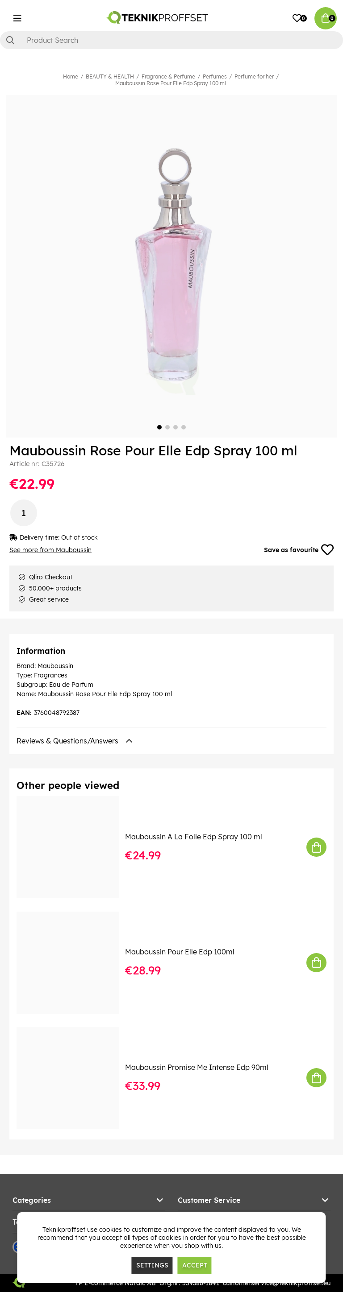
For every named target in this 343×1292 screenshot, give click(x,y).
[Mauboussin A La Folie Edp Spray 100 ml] (74, 847)
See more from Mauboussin (50, 550)
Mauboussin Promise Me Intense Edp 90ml (196, 1067)
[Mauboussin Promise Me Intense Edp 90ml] (74, 1078)
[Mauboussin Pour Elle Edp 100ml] (74, 963)
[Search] (171, 40)
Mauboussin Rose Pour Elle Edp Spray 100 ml (170, 83)
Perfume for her (254, 76)
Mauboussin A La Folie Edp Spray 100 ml (193, 836)
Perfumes (215, 76)
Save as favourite (299, 550)
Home (70, 76)
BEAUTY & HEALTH (110, 76)
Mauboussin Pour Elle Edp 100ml (179, 951)
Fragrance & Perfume (168, 76)
